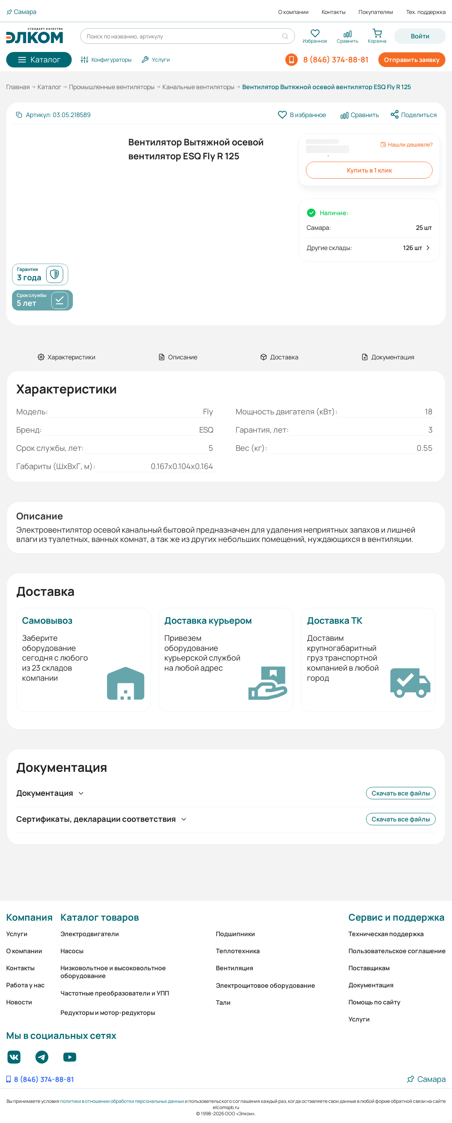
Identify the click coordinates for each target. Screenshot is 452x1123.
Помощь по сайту (374, 1002)
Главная (18, 87)
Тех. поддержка (426, 12)
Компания (29, 917)
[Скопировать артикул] (53, 114)
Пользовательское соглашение (397, 951)
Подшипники (235, 934)
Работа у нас (25, 985)
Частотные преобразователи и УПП (114, 993)
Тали (223, 1002)
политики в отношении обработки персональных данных (122, 1101)
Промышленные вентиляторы (112, 87)
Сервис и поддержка (396, 917)
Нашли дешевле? (406, 144)
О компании (293, 12)
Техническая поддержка (386, 934)
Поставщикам (369, 968)
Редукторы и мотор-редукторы (107, 1012)
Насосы (71, 951)
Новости (19, 1002)
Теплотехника (238, 951)
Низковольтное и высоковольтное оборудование (113, 972)
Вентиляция (234, 968)
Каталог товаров (99, 917)
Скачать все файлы (401, 793)
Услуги (17, 934)
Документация (370, 985)
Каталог (49, 87)
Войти (420, 36)
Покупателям (376, 12)
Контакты (333, 12)
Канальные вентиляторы (198, 87)
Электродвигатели (89, 934)
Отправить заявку (412, 59)
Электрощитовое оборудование (265, 985)
